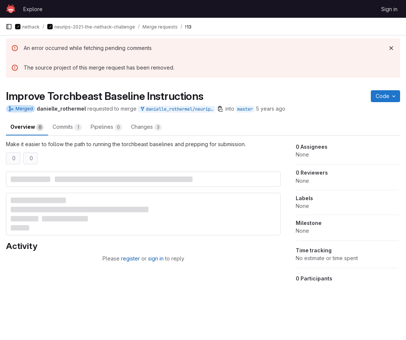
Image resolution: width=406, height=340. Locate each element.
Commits (67, 127)
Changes (146, 127)
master (245, 109)
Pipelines (106, 127)
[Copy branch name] (220, 108)
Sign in (389, 9)
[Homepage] (10, 9)
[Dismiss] (391, 48)
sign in (156, 258)
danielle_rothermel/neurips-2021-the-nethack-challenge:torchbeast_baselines (177, 109)
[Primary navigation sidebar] (9, 27)
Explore (33, 9)
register (130, 258)
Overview (27, 127)
